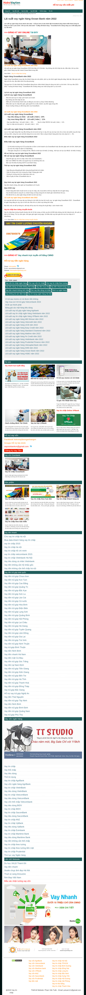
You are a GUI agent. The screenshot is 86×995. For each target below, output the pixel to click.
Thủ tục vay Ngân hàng (15, 853)
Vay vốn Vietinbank (36, 963)
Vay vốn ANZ (33, 971)
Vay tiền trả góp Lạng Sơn (16, 609)
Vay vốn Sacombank (36, 974)
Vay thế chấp (33, 11)
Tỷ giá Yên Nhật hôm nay (66, 398)
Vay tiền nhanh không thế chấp (17, 290)
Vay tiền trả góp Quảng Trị (16, 584)
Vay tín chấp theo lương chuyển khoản (26, 219)
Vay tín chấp (24, 11)
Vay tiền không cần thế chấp (17, 838)
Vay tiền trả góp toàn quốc (15, 570)
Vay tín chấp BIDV (12, 806)
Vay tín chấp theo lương (19, 73)
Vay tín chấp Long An (60, 968)
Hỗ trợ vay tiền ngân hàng (16, 261)
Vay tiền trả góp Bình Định (16, 705)
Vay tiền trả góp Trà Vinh (15, 638)
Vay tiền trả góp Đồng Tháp (16, 684)
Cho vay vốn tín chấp (36, 283)
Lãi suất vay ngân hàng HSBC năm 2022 (22, 351)
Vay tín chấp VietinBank (15, 785)
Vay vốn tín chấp (13, 13)
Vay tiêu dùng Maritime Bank (17, 835)
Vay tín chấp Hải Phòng (61, 979)
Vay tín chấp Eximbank (14, 828)
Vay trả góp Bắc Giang (14, 687)
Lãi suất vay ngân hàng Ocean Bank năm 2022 (24, 349)
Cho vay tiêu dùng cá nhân (41, 290)
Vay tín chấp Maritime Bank (16, 831)
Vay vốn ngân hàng (13, 716)
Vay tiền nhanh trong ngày (60, 287)
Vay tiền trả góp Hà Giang (16, 623)
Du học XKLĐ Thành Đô (15, 861)
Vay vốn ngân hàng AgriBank (17, 782)
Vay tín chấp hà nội (13, 545)
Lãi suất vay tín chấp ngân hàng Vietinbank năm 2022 (27, 312)
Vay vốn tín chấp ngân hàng (16, 283)
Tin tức (8, 360)
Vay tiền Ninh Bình (12, 648)
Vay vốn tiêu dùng (23, 13)
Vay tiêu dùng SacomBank (16, 814)
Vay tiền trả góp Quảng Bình (17, 613)
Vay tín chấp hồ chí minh (15, 548)
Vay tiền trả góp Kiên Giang (16, 670)
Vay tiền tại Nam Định (14, 663)
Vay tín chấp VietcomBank (16, 792)
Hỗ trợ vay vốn (11, 433)
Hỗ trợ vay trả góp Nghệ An (16, 691)
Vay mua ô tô (32, 13)
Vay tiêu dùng (10, 771)
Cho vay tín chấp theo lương (56, 283)
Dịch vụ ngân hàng (59, 290)
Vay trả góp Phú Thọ (13, 712)
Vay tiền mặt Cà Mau (13, 655)
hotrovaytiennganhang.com (18, 270)
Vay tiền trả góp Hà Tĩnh (15, 677)
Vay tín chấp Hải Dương (61, 976)
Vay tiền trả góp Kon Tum (15, 577)
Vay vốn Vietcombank (37, 961)
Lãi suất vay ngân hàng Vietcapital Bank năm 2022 (26, 343)
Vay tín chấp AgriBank (14, 778)
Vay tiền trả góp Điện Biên (16, 606)
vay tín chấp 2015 (12, 541)
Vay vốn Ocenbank (12, 453)
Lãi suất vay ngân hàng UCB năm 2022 (21, 323)
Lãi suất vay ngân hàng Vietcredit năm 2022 (23, 321)
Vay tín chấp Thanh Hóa (61, 984)
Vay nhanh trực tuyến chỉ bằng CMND (35, 255)
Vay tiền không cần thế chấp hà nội (20, 566)
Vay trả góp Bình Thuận (15, 645)
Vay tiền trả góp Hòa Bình (15, 602)
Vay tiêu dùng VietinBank (15, 789)
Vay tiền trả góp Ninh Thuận (16, 641)
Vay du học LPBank (38, 421)
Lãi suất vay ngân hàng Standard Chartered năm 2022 (27, 329)
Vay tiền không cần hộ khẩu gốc (18, 562)
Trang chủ (7, 11)
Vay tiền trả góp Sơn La (15, 592)
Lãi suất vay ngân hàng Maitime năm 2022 (22, 332)
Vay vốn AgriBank (35, 958)
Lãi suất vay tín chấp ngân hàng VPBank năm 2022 (26, 315)
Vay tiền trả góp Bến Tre (15, 673)
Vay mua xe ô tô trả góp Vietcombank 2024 (23, 301)
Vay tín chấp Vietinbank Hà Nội (18, 555)
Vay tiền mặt (15, 11)
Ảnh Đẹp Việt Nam (12, 875)
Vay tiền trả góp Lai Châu (15, 620)
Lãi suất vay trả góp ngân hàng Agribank (22, 309)
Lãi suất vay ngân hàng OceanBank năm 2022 (20, 65)
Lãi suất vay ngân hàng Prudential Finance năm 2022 (27, 340)
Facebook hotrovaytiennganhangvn (20, 437)
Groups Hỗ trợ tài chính (15, 440)
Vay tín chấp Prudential (14, 849)
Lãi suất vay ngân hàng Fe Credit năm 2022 (23, 335)
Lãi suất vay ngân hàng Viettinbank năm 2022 (24, 337)
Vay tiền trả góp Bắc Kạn (15, 588)
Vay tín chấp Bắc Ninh (60, 971)
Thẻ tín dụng (43, 11)
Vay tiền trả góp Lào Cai (15, 595)
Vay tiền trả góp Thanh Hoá (16, 680)
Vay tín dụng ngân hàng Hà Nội (39, 293)
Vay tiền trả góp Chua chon (16, 574)
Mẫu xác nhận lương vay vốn (17, 879)
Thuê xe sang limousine (15, 871)
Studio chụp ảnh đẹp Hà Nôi (17, 868)
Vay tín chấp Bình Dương (61, 963)
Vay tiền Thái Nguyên (14, 694)
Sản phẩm (9, 480)
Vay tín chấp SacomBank (15, 810)
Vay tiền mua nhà (42, 287)
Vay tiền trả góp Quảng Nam (17, 709)
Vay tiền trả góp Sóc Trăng (16, 659)
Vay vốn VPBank (35, 968)
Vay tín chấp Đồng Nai (60, 966)
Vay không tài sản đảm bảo (16, 293)
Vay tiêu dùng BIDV (13, 803)
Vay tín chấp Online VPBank (67, 408)
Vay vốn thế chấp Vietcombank (18, 799)
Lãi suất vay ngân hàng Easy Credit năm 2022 (24, 326)
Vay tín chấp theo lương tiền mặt (19, 845)
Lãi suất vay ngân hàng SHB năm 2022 (21, 346)
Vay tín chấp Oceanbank (15, 469)
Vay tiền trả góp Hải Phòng (16, 616)
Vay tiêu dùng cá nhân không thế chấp (20, 287)
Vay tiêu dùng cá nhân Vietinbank (19, 559)
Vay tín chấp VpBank (13, 821)
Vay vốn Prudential (36, 976)
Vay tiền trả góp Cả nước (15, 599)
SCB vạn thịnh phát (13, 304)
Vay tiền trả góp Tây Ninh (15, 698)
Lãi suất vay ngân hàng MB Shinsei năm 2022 (24, 318)
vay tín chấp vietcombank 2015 (18, 552)
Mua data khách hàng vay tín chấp (19, 538)
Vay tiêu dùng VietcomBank (16, 796)
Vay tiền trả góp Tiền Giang (16, 666)
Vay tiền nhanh (11, 530)
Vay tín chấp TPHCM (60, 961)
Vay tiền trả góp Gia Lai (14, 634)
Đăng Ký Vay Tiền (13, 448)
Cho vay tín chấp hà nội (15, 534)
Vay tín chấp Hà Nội (59, 958)
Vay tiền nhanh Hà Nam (15, 652)
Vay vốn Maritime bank (37, 966)
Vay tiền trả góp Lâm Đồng (16, 631)
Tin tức (51, 11)
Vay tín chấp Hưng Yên (61, 974)
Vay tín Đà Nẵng (58, 981)
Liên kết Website (12, 857)
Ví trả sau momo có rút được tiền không (21, 298)
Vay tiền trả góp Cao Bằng (16, 581)
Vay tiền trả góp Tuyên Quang (17, 627)
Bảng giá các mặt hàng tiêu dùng (19, 307)
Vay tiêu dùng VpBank (14, 824)
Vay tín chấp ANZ (12, 817)
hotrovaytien (12, 266)
